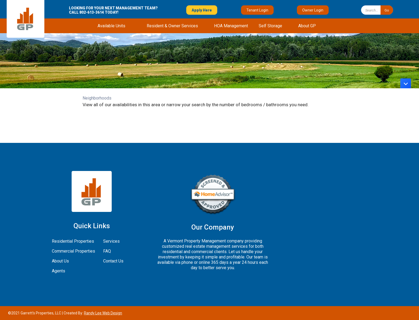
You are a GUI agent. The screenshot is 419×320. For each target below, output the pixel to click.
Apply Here (202, 10)
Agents (58, 270)
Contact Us (113, 261)
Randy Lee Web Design (103, 313)
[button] (111, 26)
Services (111, 241)
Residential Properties (73, 241)
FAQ (107, 251)
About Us (60, 261)
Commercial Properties (73, 251)
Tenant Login (257, 10)
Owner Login (312, 10)
